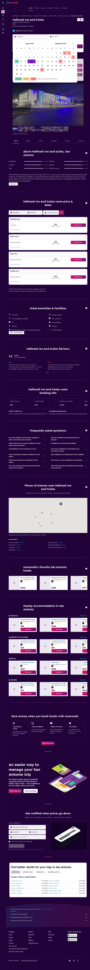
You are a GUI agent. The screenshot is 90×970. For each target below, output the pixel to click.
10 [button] (21, 61)
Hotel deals (15, 15)
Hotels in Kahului (15, 885)
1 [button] (56, 53)
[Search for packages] (3, 19)
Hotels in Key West (53, 883)
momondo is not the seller (48, 914)
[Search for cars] (3, 15)
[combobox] (29, 827)
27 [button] (33, 70)
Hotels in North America (26, 15)
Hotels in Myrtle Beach (17, 888)
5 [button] (29, 57)
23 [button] (17, 70)
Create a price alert (74, 731)
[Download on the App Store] (72, 939)
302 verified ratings (26, 30)
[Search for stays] (3, 12)
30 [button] (17, 74)
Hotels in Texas (52, 15)
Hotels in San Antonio (63, 15)
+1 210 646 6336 (18, 28)
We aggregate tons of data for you (48, 917)
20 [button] (34, 65)
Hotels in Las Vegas (53, 880)
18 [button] (25, 65)
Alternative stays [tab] (28, 872)
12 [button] (29, 61)
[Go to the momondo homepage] (12, 3)
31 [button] (21, 74)
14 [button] (38, 61)
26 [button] (29, 70)
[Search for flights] (3, 8)
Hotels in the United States (40, 15)
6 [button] (33, 57)
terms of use (31, 849)
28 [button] (38, 70)
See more (83, 615)
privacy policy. (39, 849)
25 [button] (25, 70)
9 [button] (16, 61)
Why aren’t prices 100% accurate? (48, 920)
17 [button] (21, 65)
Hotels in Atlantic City (54, 893)
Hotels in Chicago (16, 890)
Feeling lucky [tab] (40, 872)
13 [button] (33, 61)
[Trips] (3, 24)
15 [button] (42, 61)
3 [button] (64, 53)
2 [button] (16, 57)
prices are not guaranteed (46, 909)
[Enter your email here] (29, 837)
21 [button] (38, 65)
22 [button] (42, 65)
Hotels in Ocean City (17, 893)
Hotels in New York (16, 880)
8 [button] (42, 57)
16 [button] (16, 65)
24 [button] (21, 70)
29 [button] (42, 70)
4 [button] (25, 57)
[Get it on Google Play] (72, 935)
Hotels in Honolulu (16, 883)
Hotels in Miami (52, 888)
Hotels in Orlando (53, 885)
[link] (28, 629)
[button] (3, 3)
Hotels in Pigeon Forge (54, 890)
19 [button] (29, 65)
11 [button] (25, 61)
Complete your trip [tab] (53, 872)
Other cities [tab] (15, 872)
